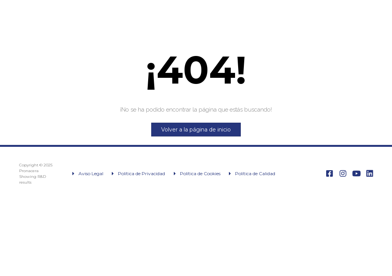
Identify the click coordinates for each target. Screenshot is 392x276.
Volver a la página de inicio (196, 129)
